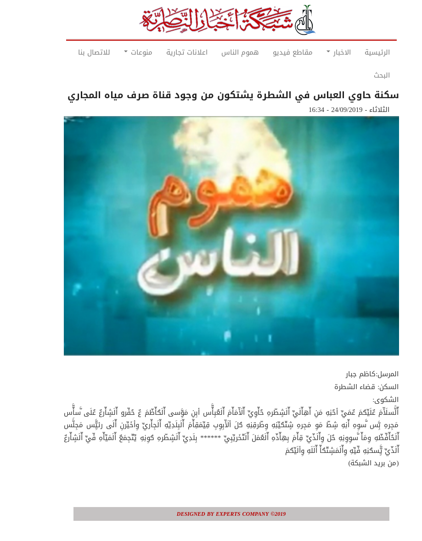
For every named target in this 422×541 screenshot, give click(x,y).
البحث (362, 75)
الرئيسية (357, 52)
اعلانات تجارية (166, 52)
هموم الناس (220, 52)
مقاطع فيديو (273, 52)
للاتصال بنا (74, 52)
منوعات (118, 52)
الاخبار (318, 52)
